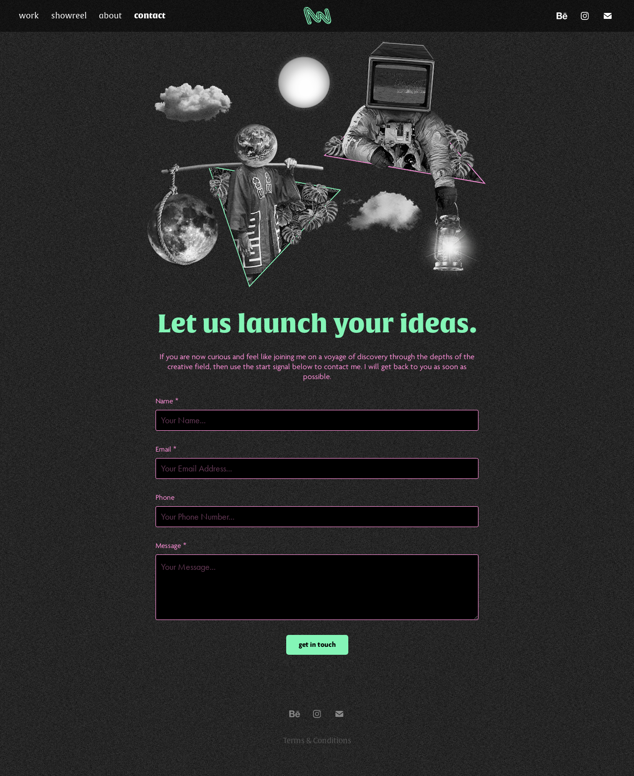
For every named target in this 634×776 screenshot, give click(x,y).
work (29, 16)
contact (149, 15)
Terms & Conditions (317, 741)
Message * (171, 545)
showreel (69, 16)
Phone (165, 497)
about (110, 16)
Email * (166, 449)
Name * (167, 401)
